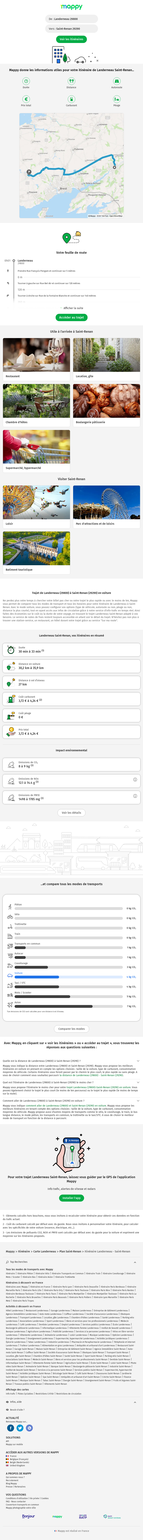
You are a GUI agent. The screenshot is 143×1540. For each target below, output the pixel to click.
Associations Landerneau (32, 1321)
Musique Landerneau (100, 1335)
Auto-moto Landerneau (50, 1314)
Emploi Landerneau (71, 1324)
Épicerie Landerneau (16, 1342)
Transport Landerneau (31, 1317)
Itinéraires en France (40, 1287)
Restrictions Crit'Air (45, 1394)
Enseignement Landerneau (40, 1338)
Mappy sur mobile (14, 1444)
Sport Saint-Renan (93, 1356)
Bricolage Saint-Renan (63, 1373)
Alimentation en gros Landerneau (58, 1345)
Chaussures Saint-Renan (108, 1373)
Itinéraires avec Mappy (17, 1287)
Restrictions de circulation (68, 1394)
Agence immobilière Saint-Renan (110, 1349)
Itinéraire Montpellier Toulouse (102, 1294)
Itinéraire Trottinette (65, 1277)
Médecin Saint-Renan (43, 1359)
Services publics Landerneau (96, 1324)
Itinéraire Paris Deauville (86, 1287)
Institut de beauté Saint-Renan (20, 1370)
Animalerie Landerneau (56, 1335)
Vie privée (34, 1498)
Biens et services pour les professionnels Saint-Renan (81, 1359)
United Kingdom (15, 1465)
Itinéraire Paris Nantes (123, 1290)
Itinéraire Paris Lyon (62, 1287)
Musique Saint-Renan (30, 1380)
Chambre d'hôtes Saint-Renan (47, 1356)
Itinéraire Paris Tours (46, 1294)
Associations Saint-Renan (18, 1359)
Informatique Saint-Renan (18, 1363)
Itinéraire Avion (45, 1277)
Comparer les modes (71, 1029)
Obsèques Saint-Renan (93, 1352)
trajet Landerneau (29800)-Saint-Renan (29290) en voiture (99, 1087)
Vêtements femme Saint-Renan (48, 1363)
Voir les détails (71, 812)
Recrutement (12, 1480)
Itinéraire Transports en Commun (68, 1273)
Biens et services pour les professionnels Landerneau (92, 1321)
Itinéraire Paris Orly (53, 1290)
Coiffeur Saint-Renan (36, 1352)
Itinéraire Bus (29, 1277)
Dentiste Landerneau (49, 1324)
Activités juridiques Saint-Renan (35, 1373)
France (11, 1456)
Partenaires (20, 1486)
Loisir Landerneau (78, 1335)
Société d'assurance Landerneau (102, 1314)
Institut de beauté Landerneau (115, 1328)
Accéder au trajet (71, 317)
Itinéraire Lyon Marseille (105, 1297)
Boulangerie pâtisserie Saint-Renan (90, 1366)
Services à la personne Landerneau (93, 1331)
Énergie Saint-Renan (73, 1380)
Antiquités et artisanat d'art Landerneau (96, 1345)
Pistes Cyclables (25, 1394)
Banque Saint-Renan (61, 1366)
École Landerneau (121, 1324)
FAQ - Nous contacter (16, 1501)
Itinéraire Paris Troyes (23, 1301)
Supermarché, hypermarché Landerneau (75, 1338)
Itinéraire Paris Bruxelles (29, 1297)
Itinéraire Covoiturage (113, 1273)
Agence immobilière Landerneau (21, 1314)
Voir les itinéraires (71, 39)
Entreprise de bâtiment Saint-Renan (75, 1349)
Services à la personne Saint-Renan (55, 1370)
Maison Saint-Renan (45, 1349)
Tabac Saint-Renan (52, 1380)
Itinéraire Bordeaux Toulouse (20, 1294)
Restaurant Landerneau (37, 1310)
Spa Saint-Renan (51, 1377)
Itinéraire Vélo (42, 1273)
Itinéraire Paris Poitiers (80, 1297)
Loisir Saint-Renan (119, 1363)
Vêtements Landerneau (31, 1335)
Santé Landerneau (111, 1317)
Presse (9, 1486)
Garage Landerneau (60, 1310)
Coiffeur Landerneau (74, 1314)
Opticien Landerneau (122, 1335)
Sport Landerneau (55, 1321)
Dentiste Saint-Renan (120, 1359)
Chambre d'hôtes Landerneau (85, 1317)
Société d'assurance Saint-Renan (64, 1352)
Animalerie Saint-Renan (37, 1366)
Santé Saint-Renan (73, 1356)
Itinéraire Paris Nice (100, 1290)
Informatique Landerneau (54, 1328)
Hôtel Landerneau (14, 1310)
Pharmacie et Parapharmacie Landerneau (92, 1342)
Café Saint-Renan (85, 1373)
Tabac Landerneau (37, 1342)
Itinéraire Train (93, 1273)
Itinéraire (10, 1273)
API (7, 1441)
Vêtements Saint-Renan (55, 1384)
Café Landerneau (28, 1324)
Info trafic (10, 1394)
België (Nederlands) (17, 1462)
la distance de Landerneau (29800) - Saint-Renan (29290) (91, 1075)
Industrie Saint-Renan (120, 1366)
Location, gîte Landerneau (56, 1317)
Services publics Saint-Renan (89, 1370)
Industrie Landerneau (58, 1342)
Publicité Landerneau (63, 1331)
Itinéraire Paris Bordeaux (113, 1287)
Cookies (45, 1498)
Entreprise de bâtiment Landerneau (111, 1310)
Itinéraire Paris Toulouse (77, 1290)
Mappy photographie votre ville (21, 1508)
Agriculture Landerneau (39, 1331)
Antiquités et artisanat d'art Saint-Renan (80, 1377)
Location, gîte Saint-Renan (18, 1356)
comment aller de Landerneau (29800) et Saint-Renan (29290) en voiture (66, 1105)
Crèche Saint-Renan (111, 1377)
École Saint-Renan (99, 1363)
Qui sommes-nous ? (15, 1477)
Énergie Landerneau (15, 1338)
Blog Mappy (11, 1483)
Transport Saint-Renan (117, 1352)
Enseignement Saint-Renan (98, 1380)
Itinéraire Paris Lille (32, 1290)
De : (63, 19)
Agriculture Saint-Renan (76, 1363)
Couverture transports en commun (22, 1504)
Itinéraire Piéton (25, 1273)
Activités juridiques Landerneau (112, 1338)
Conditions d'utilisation (17, 1498)
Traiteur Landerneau (30, 1345)
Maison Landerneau (81, 1310)
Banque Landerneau (15, 1331)
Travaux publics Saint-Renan (28, 1384)
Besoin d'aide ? (15, 1410)
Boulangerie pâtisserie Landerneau (23, 1328)
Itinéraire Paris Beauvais (55, 1297)
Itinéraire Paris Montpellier (72, 1294)
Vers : (64, 28)
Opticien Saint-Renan (30, 1377)
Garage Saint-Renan (24, 1349)
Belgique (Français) (17, 1459)
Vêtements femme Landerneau (84, 1328)
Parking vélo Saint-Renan (117, 1356)
